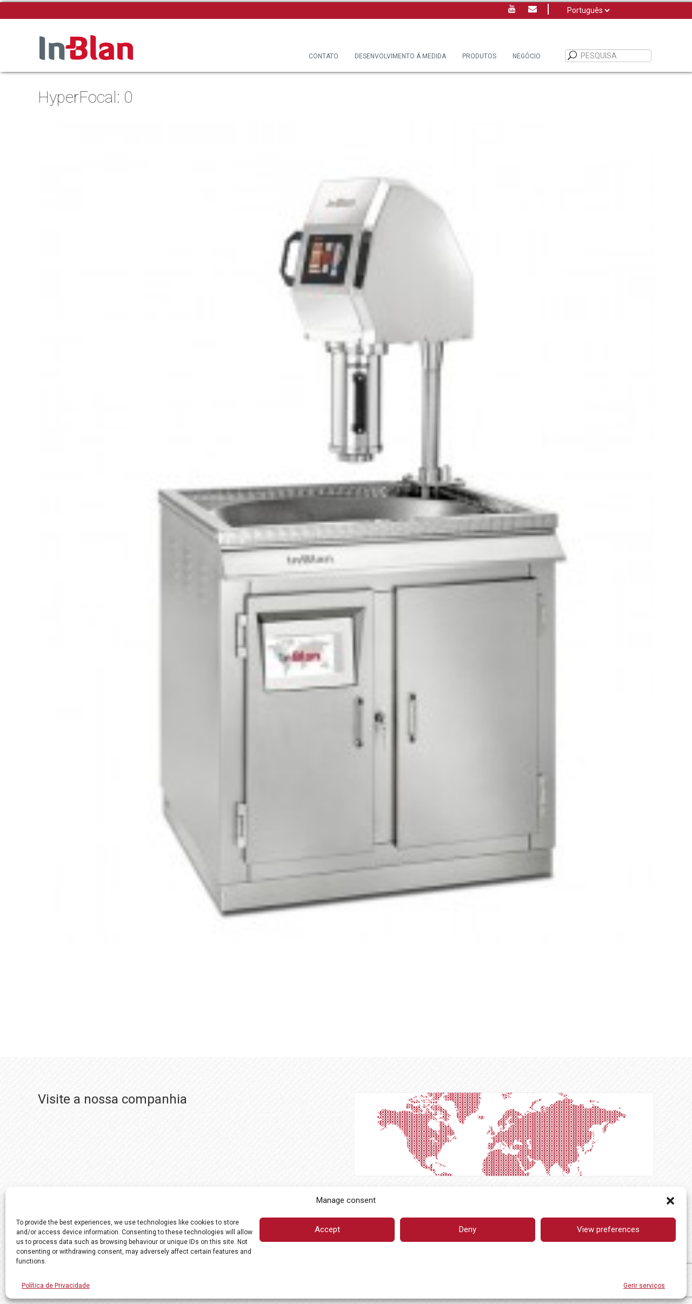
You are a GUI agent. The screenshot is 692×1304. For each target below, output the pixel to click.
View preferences (608, 1229)
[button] (670, 1200)
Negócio (527, 56)
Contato (323, 56)
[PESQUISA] (572, 55)
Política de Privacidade (56, 1285)
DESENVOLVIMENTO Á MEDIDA (400, 56)
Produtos (479, 56)
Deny (467, 1229)
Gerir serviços (644, 1285)
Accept (327, 1229)
